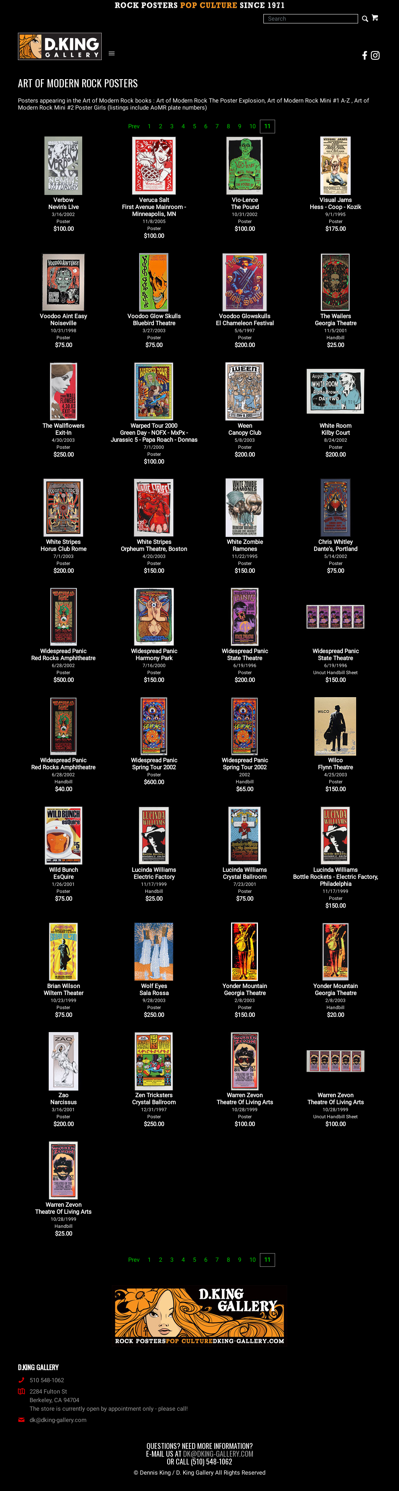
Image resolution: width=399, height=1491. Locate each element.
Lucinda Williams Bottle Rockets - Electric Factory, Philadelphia (335, 883)
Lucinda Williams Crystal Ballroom (244, 880)
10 (252, 126)
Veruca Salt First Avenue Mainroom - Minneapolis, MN (154, 214)
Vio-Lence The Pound (245, 210)
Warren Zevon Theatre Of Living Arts (245, 1105)
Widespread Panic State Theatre (245, 661)
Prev (133, 126)
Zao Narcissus (63, 1105)
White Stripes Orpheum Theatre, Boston (154, 552)
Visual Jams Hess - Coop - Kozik (335, 210)
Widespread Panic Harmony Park (154, 661)
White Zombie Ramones (245, 552)
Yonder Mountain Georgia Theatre (244, 996)
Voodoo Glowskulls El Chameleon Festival (245, 326)
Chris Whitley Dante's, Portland (335, 552)
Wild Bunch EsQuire (63, 880)
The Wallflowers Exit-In (63, 436)
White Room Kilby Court (335, 436)
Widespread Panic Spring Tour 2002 (154, 767)
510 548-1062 (41, 1380)
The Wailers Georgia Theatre (336, 326)
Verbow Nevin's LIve (63, 210)
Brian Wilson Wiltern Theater (63, 996)
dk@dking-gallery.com (52, 1420)
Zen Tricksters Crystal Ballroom (154, 1105)
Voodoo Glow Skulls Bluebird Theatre (154, 326)
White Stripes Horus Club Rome (64, 552)
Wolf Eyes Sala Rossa (154, 996)
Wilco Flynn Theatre (335, 770)
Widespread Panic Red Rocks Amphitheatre (63, 661)
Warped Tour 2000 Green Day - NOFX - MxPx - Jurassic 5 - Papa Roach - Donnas (154, 439)
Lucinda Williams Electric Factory (154, 880)
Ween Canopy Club (244, 436)
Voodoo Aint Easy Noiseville (63, 326)
